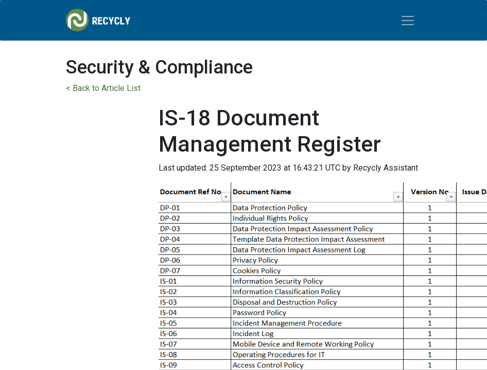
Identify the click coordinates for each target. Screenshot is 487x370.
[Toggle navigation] (407, 20)
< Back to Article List (103, 88)
